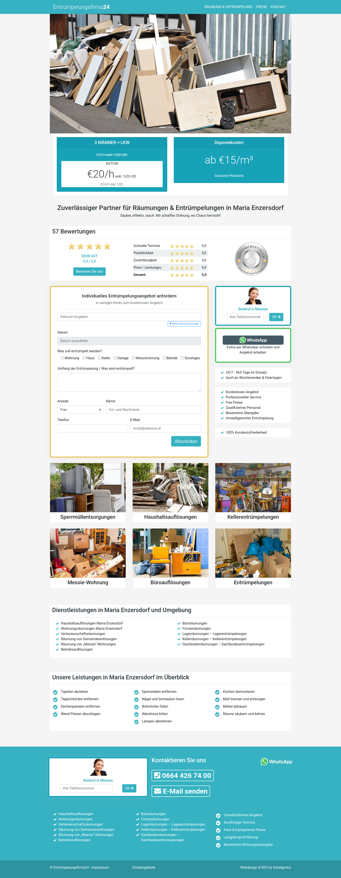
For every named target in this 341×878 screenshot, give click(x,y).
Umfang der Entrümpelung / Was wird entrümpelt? (96, 368)
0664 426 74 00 (182, 775)
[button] (68, 73)
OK (276, 317)
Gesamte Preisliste (229, 176)
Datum (62, 332)
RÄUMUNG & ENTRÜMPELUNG (228, 7)
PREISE (261, 7)
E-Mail (135, 420)
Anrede (63, 401)
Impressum (100, 867)
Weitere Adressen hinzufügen (184, 323)
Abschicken (186, 441)
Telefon (63, 420)
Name (110, 401)
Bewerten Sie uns (89, 271)
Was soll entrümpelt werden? (79, 351)
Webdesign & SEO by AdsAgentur (265, 867)
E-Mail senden (180, 791)
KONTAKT (278, 7)
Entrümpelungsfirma (81, 7)
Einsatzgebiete (143, 867)
